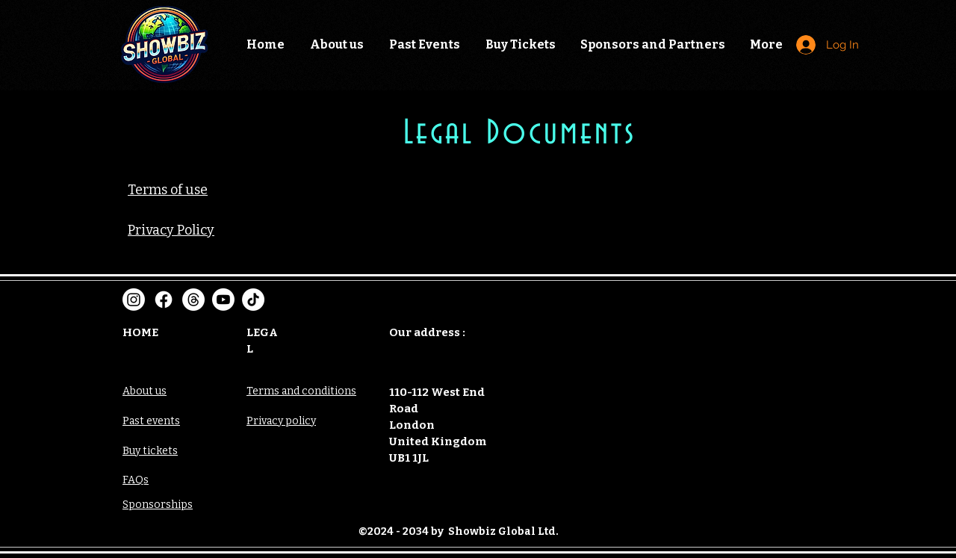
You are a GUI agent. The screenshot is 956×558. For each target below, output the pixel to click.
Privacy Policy (171, 230)
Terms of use (168, 190)
